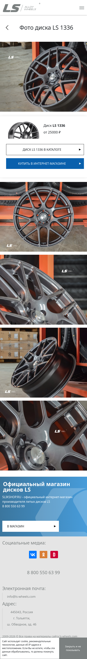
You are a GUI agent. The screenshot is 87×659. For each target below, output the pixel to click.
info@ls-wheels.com (21, 596)
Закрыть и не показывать (73, 648)
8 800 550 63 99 (43, 572)
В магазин (15, 526)
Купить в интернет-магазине (42, 163)
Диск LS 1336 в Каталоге (42, 149)
